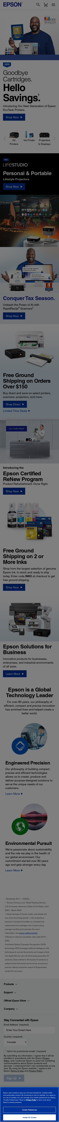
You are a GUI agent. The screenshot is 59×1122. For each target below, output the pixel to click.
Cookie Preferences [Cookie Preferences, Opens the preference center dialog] (29, 1110)
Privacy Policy (31, 1100)
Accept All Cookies (30, 1117)
